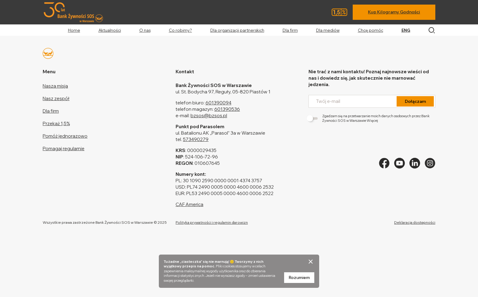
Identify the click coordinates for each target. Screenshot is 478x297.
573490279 (196, 139)
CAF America (189, 204)
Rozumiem (299, 277)
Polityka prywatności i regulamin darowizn (212, 222)
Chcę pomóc (370, 30)
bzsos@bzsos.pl (209, 115)
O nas (145, 30)
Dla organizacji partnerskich (237, 30)
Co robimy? (180, 30)
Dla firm (290, 30)
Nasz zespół (56, 98)
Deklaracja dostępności (414, 222)
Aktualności (109, 30)
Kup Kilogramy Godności (394, 12)
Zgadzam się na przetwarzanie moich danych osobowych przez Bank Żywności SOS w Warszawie (369, 118)
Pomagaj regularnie (63, 148)
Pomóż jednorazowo (65, 136)
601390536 (227, 109)
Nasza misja (55, 86)
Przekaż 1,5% (56, 123)
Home (74, 30)
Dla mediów (328, 30)
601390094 (218, 103)
